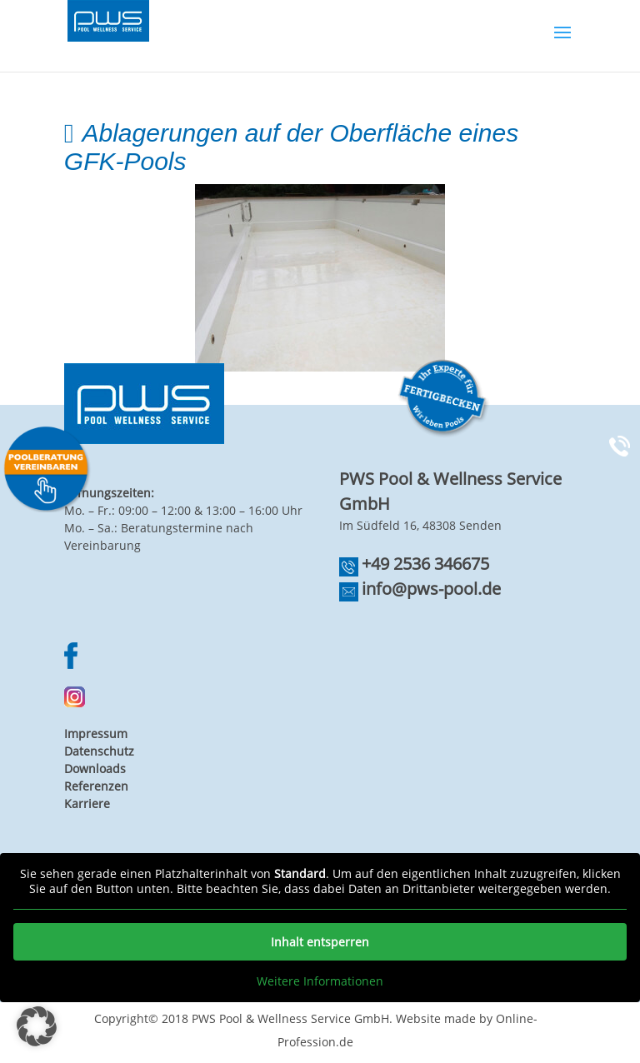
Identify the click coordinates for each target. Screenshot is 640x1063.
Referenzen (96, 786)
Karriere (87, 803)
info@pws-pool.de (431, 588)
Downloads (95, 768)
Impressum (96, 733)
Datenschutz (99, 751)
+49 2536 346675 (425, 563)
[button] (36, 1026)
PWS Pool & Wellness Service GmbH (290, 1018)
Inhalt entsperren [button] (320, 942)
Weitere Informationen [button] (320, 981)
